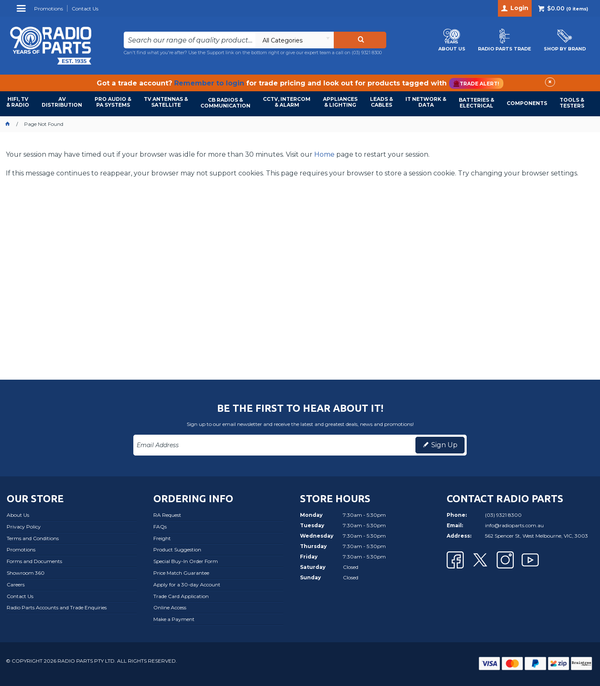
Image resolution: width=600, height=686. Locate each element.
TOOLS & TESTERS (572, 103)
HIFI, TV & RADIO (17, 102)
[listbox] (294, 40)
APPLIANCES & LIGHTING (340, 102)
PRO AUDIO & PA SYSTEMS (113, 102)
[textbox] (189, 40)
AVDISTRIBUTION (62, 102)
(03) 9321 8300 (367, 52)
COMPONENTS (527, 103)
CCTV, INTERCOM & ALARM (286, 102)
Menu (22, 11)
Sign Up (444, 445)
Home (324, 154)
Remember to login (209, 83)
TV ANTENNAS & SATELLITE (166, 102)
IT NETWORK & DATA (425, 102)
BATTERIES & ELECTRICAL (476, 103)
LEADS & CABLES (381, 102)
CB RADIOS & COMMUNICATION (225, 103)
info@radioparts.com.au (514, 525)
